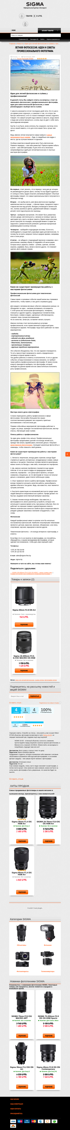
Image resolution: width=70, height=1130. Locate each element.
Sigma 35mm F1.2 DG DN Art (21, 1068)
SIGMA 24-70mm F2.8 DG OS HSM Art (48, 823)
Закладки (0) (34, 39)
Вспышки (48, 945)
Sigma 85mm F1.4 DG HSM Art (22, 874)
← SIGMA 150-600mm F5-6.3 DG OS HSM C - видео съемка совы (31, 572)
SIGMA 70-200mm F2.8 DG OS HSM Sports (48, 1017)
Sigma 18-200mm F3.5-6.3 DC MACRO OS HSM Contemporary (24, 657)
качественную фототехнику (21, 445)
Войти (42, 39)
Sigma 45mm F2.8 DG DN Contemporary (48, 1068)
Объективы (21, 945)
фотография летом (51, 680)
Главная (12, 44)
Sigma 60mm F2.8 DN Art (24, 610)
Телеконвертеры (47, 971)
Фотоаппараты (22, 971)
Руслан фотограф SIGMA (25, 58)
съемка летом (39, 680)
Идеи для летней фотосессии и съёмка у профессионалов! (47, 44)
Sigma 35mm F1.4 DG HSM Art (22, 823)
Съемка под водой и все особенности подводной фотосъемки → (31, 574)
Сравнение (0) (23, 39)
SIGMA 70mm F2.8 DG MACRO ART (21, 1017)
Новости (20, 44)
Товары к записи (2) (22, 579)
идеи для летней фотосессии (24, 680)
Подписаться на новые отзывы (49, 703)
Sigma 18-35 (47, 735)
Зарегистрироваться (53, 39)
